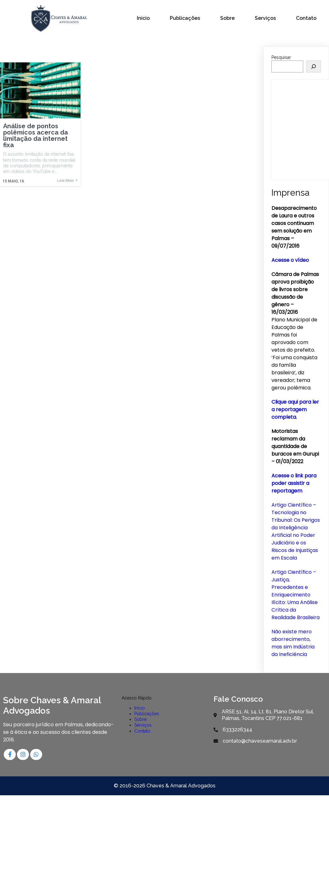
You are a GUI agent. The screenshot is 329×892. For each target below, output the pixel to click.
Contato (143, 730)
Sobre (141, 718)
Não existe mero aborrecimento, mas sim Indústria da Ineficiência (293, 642)
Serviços (143, 724)
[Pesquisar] (313, 66)
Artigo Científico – (293, 571)
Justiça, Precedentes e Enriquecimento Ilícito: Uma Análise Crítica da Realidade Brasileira (295, 597)
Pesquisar (281, 56)
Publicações (147, 713)
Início (140, 707)
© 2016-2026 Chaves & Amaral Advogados (164, 785)
